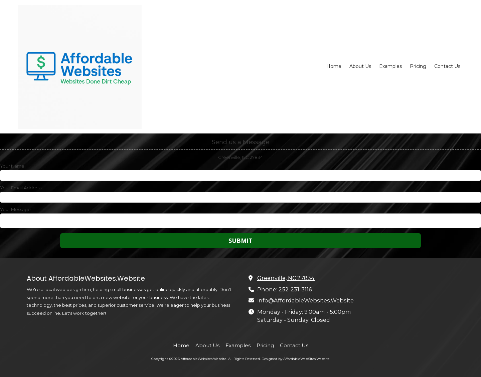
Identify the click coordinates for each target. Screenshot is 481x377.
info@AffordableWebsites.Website (305, 300)
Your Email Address (20, 187)
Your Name (12, 166)
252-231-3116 (295, 289)
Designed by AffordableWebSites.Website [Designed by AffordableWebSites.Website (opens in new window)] (296, 359)
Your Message (15, 209)
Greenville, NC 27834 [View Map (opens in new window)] (286, 278)
